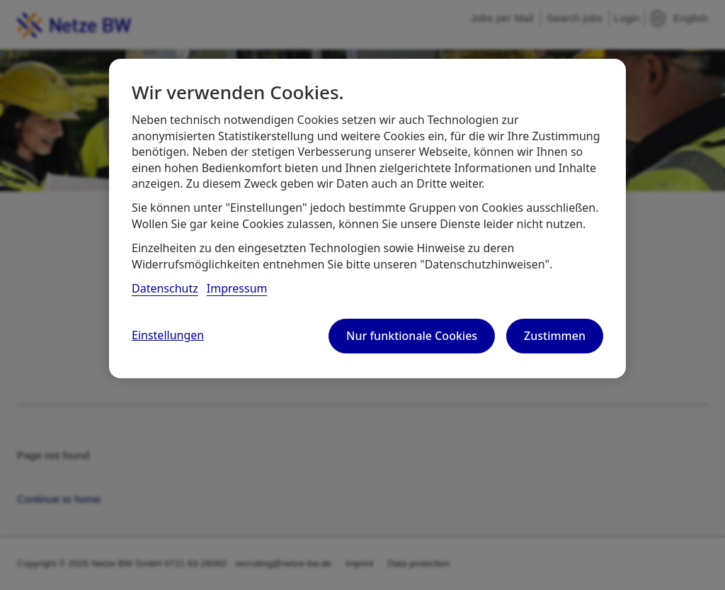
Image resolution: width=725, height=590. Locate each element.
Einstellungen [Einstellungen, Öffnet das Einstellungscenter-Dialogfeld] (168, 335)
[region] (367, 218)
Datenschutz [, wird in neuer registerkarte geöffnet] (165, 288)
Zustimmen (555, 336)
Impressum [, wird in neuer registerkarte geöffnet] (237, 288)
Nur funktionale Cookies (411, 336)
